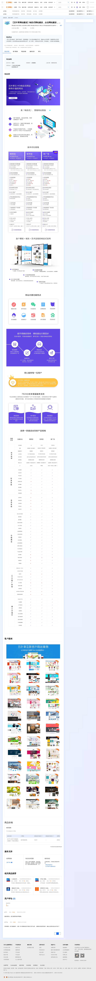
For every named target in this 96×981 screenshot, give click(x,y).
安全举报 (28, 965)
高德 (61, 968)
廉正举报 (21, 965)
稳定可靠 (6, 954)
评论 (39, 51)
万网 (58, 968)
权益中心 (36, 2)
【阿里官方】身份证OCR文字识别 (45, 888)
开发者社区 (42, 949)
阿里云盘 (89, 968)
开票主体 (8, 65)
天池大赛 (41, 952)
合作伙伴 (50, 2)
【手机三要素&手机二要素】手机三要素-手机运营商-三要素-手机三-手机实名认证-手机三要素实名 (43, 879)
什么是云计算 (7, 947)
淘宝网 (12, 968)
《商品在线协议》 (49, 864)
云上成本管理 (18, 959)
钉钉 (72, 968)
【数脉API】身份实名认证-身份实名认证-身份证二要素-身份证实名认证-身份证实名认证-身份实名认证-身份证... (15, 888)
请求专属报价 (87, 48)
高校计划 (53, 952)
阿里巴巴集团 (7, 968)
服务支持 (32, 51)
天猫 (16, 968)
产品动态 (17, 952)
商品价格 (23, 51)
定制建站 (16, 17)
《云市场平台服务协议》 (50, 866)
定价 (41, 2)
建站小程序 (10, 17)
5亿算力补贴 (54, 954)
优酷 (69, 968)
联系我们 (35, 965)
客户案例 (15, 51)
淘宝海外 (84, 968)
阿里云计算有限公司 (55, 888)
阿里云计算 (49, 968)
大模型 (15, 2)
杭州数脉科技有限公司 (26, 888)
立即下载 (9, 862)
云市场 (45, 2)
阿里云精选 (29, 11)
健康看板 (65, 957)
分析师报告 (6, 959)
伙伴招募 (40, 11)
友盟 (66, 968)
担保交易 (15, 45)
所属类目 (28, 62)
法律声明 (6, 965)
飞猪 (45, 968)
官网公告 (65, 954)
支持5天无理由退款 (29, 45)
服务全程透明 (21, 45)
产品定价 (17, 954)
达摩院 (79, 968)
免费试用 (17, 949)
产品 (19, 2)
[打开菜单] (2, 2)
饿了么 (5, 970)
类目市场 (23, 11)
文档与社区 (30, 2)
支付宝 (75, 968)
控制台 (83, 2)
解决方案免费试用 (55, 949)
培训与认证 (42, 954)
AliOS (54, 968)
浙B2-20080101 (38, 972)
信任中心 (65, 959)
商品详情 (6, 51)
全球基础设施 (7, 949)
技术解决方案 (30, 947)
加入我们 (42, 965)
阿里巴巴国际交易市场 (29, 968)
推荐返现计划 (54, 957)
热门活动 (35, 11)
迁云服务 (65, 952)
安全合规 (6, 957)
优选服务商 (37, 45)
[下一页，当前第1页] (60, 933)
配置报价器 (18, 957)
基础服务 (65, 947)
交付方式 (8, 62)
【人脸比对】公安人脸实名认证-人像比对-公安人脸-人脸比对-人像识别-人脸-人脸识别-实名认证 (15, 879)
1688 (37, 968)
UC (63, 968)
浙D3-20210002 (58, 972)
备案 (80, 2)
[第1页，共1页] (57, 933)
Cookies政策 (14, 965)
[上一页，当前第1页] (55, 933)
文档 (40, 947)
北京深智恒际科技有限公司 (25, 879)
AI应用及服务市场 (15, 11)
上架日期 (48, 62)
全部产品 (17, 947)
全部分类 (5, 17)
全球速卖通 (20, 968)
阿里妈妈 (41, 968)
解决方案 (24, 2)
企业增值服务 (66, 949)
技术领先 (6, 952)
